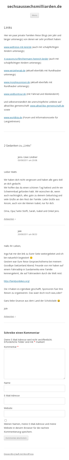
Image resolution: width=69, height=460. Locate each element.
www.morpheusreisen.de (17, 82)
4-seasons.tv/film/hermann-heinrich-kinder (26, 58)
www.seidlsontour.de (15, 94)
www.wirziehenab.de (14, 70)
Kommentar (11, 346)
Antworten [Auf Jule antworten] (9, 316)
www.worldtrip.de (13, 117)
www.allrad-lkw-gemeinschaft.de (47, 105)
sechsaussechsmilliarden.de (34, 6)
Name (7, 382)
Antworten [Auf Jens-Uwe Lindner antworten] (9, 218)
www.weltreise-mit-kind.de (18, 47)
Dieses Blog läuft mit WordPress (19, 454)
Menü (34, 15)
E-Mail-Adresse (12, 395)
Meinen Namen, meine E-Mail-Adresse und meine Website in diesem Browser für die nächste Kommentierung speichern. (30, 427)
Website (8, 408)
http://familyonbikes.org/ (17, 281)
